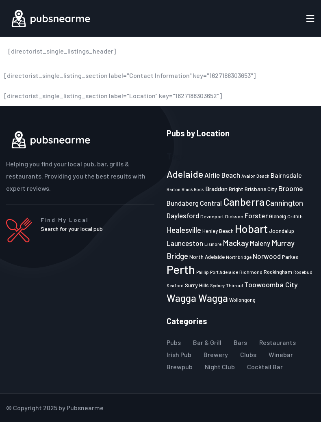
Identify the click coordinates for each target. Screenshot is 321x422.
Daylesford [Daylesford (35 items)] (183, 215)
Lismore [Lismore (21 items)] (212, 244)
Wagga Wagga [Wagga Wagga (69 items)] (197, 298)
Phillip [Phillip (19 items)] (202, 272)
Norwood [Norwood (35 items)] (267, 256)
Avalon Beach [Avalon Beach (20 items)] (255, 176)
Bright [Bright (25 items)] (236, 189)
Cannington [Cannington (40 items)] (284, 202)
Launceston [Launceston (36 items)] (185, 243)
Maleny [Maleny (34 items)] (260, 243)
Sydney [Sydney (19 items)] (217, 285)
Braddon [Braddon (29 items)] (216, 188)
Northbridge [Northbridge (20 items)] (239, 257)
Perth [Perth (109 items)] (181, 269)
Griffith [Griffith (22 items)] (295, 216)
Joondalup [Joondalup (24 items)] (281, 231)
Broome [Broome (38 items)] (290, 188)
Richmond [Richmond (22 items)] (250, 272)
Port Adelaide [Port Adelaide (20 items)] (224, 272)
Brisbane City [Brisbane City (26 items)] (261, 188)
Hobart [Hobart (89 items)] (251, 228)
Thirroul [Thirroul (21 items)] (234, 285)
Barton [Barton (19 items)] (173, 189)
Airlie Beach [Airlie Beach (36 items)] (222, 175)
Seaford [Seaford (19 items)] (175, 285)
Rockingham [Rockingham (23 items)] (278, 272)
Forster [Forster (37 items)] (256, 215)
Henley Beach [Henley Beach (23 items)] (218, 231)
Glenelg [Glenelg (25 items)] (277, 216)
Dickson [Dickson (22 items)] (234, 216)
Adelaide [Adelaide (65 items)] (185, 174)
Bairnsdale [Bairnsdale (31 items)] (286, 175)
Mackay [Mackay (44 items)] (236, 243)
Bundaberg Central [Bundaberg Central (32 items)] (194, 203)
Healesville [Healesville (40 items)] (184, 230)
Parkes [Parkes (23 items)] (290, 257)
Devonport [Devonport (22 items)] (212, 216)
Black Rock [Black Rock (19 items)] (193, 189)
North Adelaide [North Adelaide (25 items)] (207, 257)
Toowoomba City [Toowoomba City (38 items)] (271, 284)
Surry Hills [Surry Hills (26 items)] (197, 285)
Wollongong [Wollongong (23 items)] (242, 300)
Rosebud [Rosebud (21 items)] (302, 272)
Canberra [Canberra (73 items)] (244, 202)
